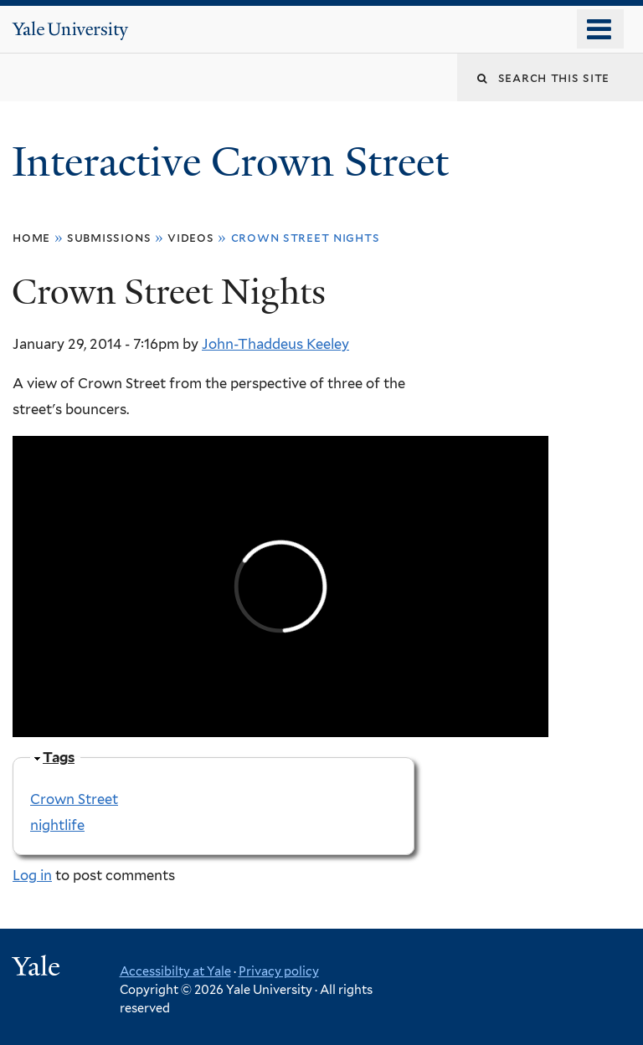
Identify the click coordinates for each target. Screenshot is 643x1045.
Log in (32, 875)
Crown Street (74, 799)
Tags (59, 757)
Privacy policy (279, 971)
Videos (190, 237)
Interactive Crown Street (235, 162)
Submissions (109, 237)
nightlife (57, 825)
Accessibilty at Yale (175, 971)
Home (31, 237)
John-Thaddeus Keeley (275, 344)
